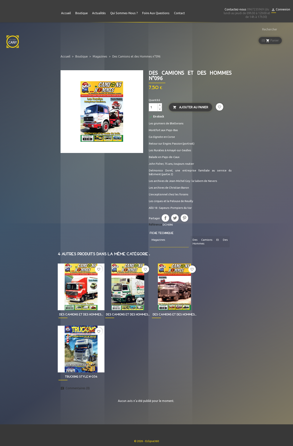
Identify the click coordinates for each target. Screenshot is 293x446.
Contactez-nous (235, 9)
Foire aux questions (155, 13)
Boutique (81, 13)
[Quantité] (153, 107)
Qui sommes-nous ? (124, 13)
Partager (165, 218)
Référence (155, 224)
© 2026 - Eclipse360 (146, 441)
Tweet (175, 218)
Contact (179, 13)
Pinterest (184, 218)
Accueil (66, 13)
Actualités (99, 13)
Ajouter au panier (190, 107)
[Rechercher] (269, 29)
